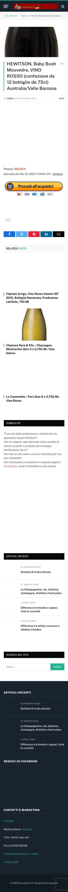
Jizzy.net (27, 829)
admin (10, 98)
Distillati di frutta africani (36, 572)
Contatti (9, 820)
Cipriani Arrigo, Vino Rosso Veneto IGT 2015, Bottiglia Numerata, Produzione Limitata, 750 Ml (32, 298)
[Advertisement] (34, 134)
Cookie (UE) (11, 862)
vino (7, 220)
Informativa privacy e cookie (21, 853)
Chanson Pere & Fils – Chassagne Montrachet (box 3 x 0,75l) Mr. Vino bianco (30, 349)
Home (24, 16)
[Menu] (6, 6)
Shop (61, 98)
